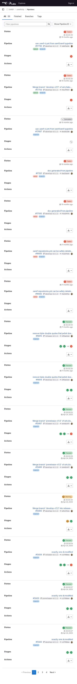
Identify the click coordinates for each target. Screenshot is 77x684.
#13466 (38, 467)
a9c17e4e (65, 511)
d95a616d (65, 336)
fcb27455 (65, 254)
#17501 (39, 173)
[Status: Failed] (68, 31)
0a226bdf (65, 173)
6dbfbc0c (65, 46)
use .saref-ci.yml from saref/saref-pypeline (54, 43)
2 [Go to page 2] (38, 672)
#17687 (38, 131)
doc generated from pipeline (60, 171)
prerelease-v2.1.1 (50, 598)
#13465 (38, 511)
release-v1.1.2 (51, 424)
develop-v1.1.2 (51, 46)
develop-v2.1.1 (51, 90)
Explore (22, 3)
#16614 (39, 380)
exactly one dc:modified (62, 552)
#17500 (38, 213)
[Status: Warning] (67, 496)
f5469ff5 (65, 214)
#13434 (39, 554)
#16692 (38, 294)
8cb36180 (65, 132)
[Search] (24, 24)
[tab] (7, 16)
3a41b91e (65, 294)
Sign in (71, 3)
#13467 (38, 423)
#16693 (38, 254)
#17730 (38, 46)
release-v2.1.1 (51, 336)
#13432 (39, 642)
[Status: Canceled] (67, 119)
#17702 (38, 90)
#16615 (39, 336)
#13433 (36, 598)
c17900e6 (65, 555)
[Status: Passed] (67, 321)
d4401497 (65, 424)
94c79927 (65, 90)
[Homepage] (8, 3)
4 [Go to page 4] (46, 672)
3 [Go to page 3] (42, 672)
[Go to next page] (53, 672)
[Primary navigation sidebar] (3, 9)
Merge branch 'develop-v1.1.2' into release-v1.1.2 (54, 508)
